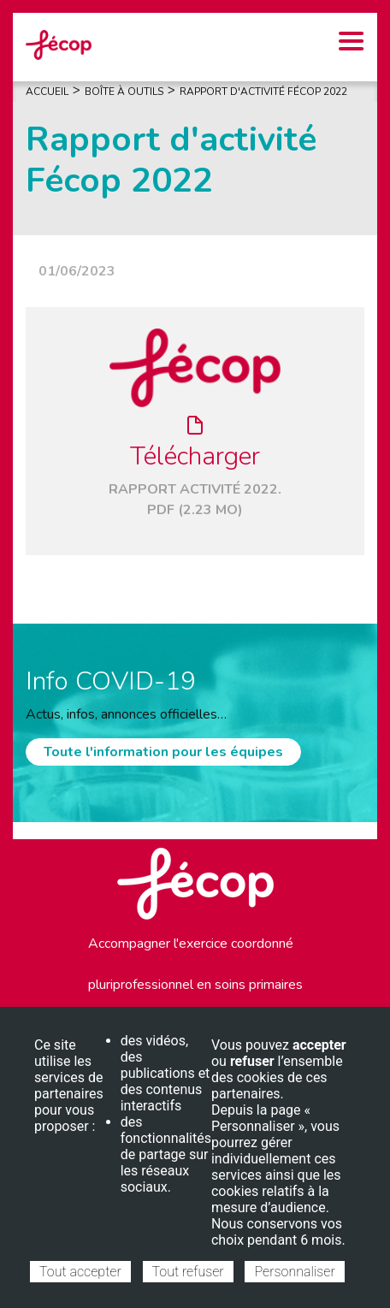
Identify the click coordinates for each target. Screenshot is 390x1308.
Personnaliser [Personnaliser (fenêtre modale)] (294, 1272)
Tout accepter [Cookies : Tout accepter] (80, 1272)
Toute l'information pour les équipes (163, 752)
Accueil (47, 91)
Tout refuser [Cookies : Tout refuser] (188, 1272)
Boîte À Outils (124, 91)
